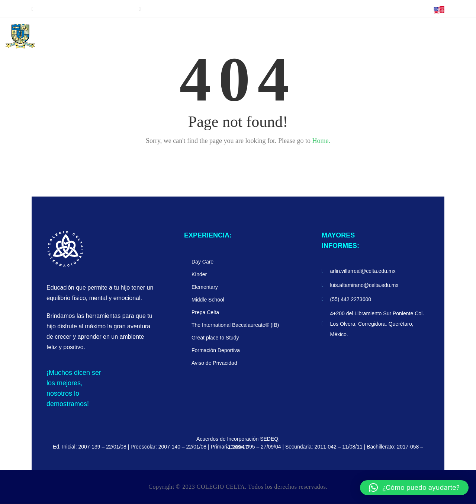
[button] (414, 487)
